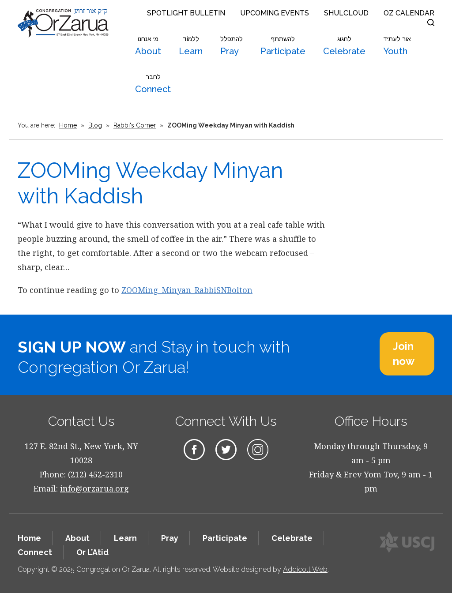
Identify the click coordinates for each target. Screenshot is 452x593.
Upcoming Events (274, 13)
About (148, 45)
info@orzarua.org (94, 488)
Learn (191, 45)
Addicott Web (305, 569)
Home (68, 125)
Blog (95, 125)
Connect (153, 83)
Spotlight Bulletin (186, 13)
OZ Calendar (409, 13)
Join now (403, 354)
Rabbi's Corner (134, 125)
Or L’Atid (92, 552)
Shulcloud (346, 13)
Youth (397, 45)
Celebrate (344, 45)
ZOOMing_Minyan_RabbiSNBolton (186, 290)
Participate (282, 45)
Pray (231, 45)
